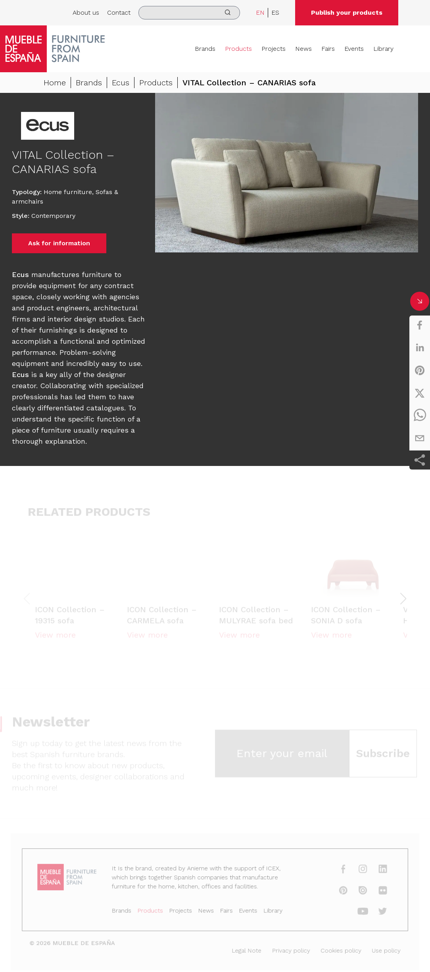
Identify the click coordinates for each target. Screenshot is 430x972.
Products (238, 48)
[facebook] (419, 325)
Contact (119, 12)
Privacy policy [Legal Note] (287, 949)
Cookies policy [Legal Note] (334, 949)
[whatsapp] (419, 415)
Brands (205, 48)
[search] (189, 12)
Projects (273, 48)
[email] (419, 438)
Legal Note (245, 949)
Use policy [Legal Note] (378, 949)
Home (55, 82)
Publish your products (346, 12)
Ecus (120, 82)
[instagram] (355, 871)
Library (383, 48)
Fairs (328, 48)
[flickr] (374, 891)
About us (86, 12)
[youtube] (355, 912)
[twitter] (419, 392)
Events (354, 48)
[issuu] (355, 891)
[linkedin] (419, 347)
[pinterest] (419, 370)
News (303, 48)
